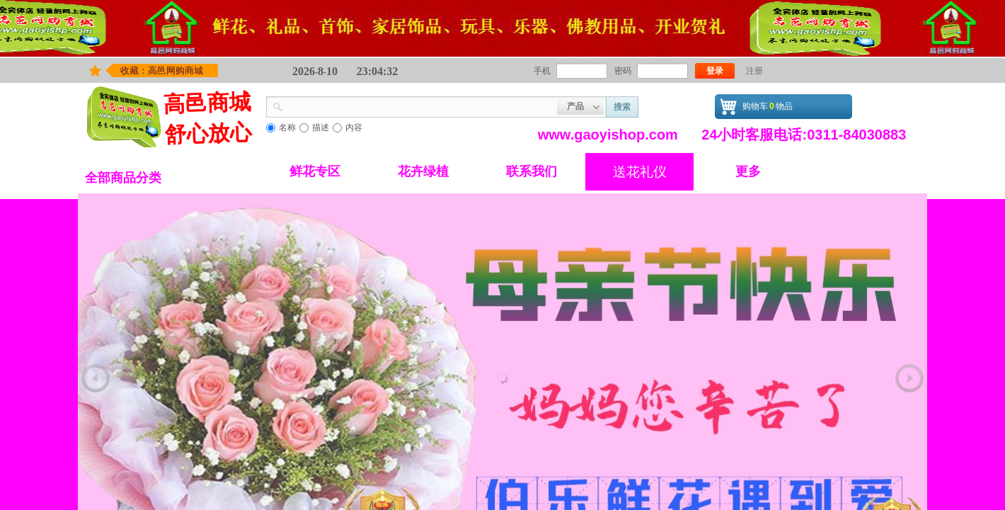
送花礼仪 (640, 171)
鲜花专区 (314, 171)
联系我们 (531, 171)
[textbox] (420, 105)
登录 (714, 71)
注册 (754, 71)
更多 (748, 171)
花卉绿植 (423, 171)
